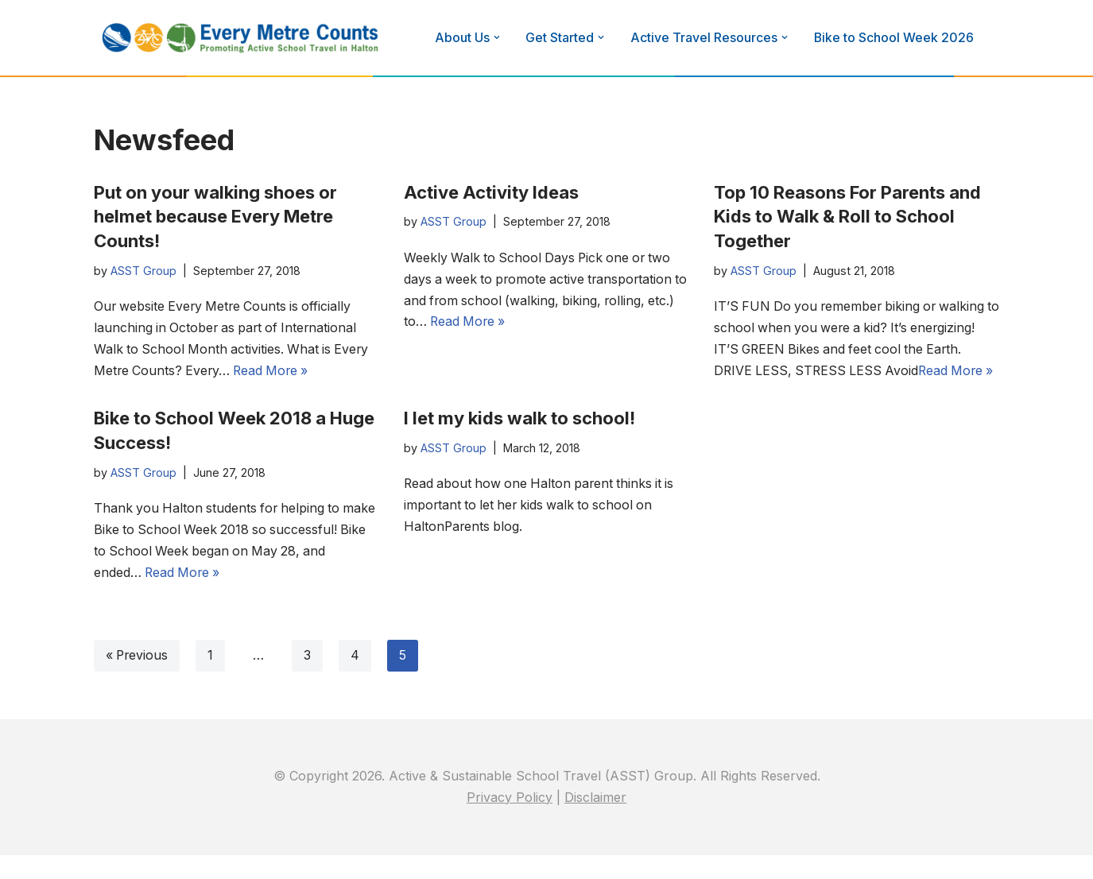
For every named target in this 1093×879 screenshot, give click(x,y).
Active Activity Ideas (491, 192)
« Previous (138, 679)
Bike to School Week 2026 (895, 37)
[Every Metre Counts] (241, 37)
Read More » (276, 372)
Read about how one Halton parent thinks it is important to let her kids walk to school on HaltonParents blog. (542, 528)
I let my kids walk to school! (519, 440)
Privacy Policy (509, 821)
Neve (28, 858)
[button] (497, 37)
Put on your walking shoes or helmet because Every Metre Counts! (215, 217)
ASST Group (143, 270)
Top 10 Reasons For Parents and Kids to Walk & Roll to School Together (847, 217)
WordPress (166, 858)
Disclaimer (595, 821)
